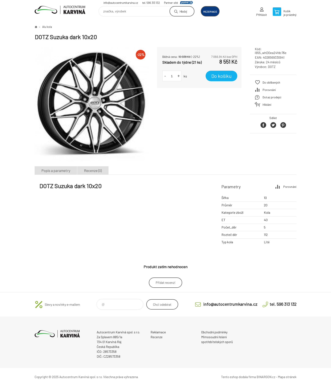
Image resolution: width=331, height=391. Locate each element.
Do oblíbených (271, 82)
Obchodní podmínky (214, 332)
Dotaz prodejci (272, 97)
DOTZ (271, 67)
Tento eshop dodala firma (238, 377)
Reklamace (158, 332)
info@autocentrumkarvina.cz (120, 2)
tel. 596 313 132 (151, 2)
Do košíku (221, 76)
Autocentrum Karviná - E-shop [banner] (60, 10)
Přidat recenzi (165, 282)
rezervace (210, 11)
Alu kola (47, 26)
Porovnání (269, 90)
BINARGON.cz (265, 377)
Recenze (157, 337)
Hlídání (267, 104)
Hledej (183, 11)
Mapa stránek (287, 377)
